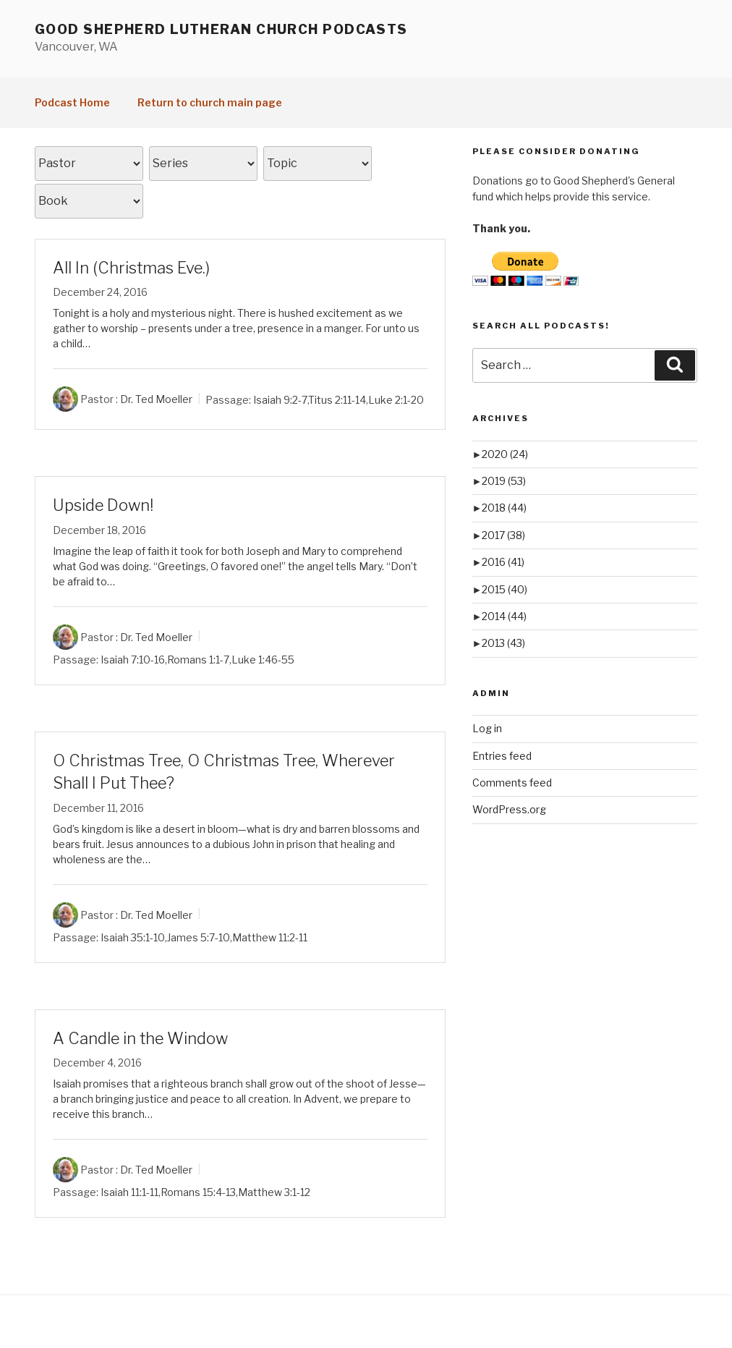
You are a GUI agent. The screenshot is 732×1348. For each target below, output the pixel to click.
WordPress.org (509, 809)
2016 (503, 562)
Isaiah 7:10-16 (133, 659)
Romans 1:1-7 (198, 659)
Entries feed (502, 756)
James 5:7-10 (198, 937)
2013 (503, 643)
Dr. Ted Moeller (156, 399)
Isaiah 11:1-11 (129, 1192)
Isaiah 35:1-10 (133, 937)
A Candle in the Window (140, 1038)
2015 (504, 589)
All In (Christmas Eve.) (131, 267)
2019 (504, 481)
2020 (505, 454)
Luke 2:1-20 (396, 399)
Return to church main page (209, 102)
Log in (487, 728)
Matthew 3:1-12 (274, 1192)
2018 (504, 507)
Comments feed (512, 782)
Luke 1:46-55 (262, 659)
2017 (503, 535)
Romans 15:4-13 (198, 1192)
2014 (504, 616)
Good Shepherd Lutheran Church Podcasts (221, 29)
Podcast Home (72, 102)
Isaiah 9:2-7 (280, 399)
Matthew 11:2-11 (269, 937)
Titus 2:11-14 (337, 399)
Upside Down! (103, 505)
